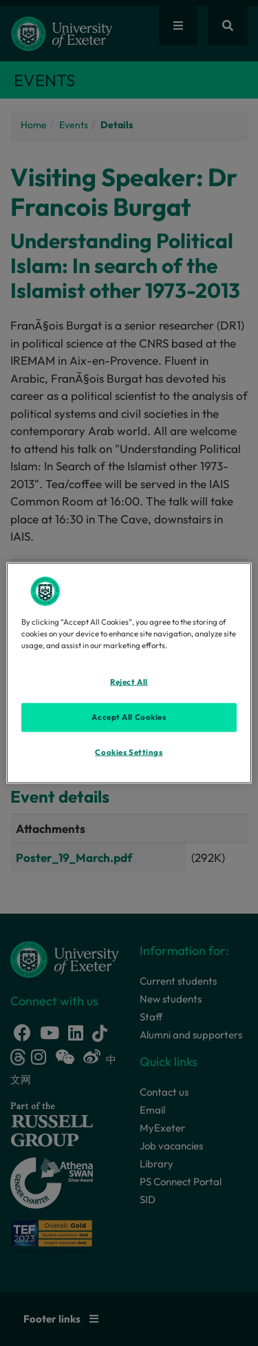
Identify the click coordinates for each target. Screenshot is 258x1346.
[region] (128, 673)
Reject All (129, 682)
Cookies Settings (128, 752)
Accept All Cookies (129, 717)
